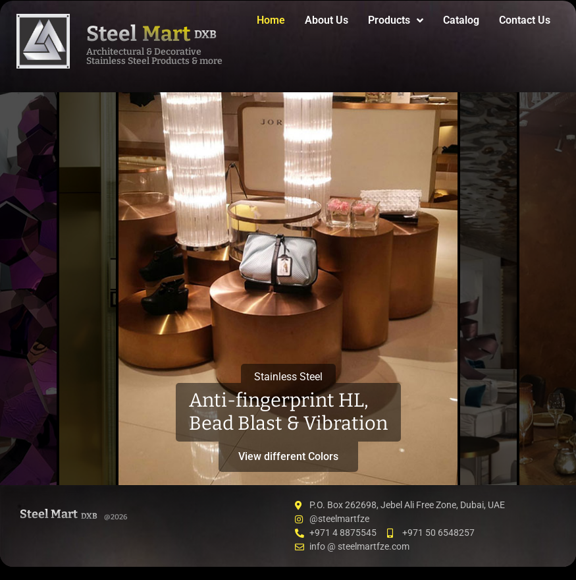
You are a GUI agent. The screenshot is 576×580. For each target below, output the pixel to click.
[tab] (28, 288)
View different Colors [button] (288, 456)
